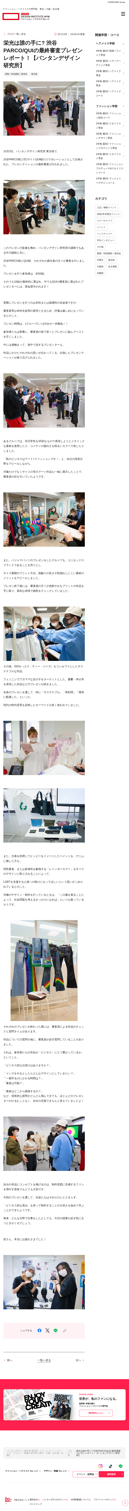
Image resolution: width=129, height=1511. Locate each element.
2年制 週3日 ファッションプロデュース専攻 (110, 145)
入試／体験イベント (107, 207)
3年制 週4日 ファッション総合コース (110, 115)
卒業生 (100, 260)
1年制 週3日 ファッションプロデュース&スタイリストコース (110, 168)
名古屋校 (112, 266)
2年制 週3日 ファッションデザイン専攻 (110, 135)
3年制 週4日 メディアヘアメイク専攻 (110, 63)
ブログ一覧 (70, 1453)
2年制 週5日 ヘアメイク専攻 (110, 73)
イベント (101, 227)
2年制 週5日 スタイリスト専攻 (110, 125)
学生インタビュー (105, 240)
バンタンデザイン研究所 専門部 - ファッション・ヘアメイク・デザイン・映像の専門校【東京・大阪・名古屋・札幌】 (35, 1453)
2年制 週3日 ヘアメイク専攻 (110, 83)
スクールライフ (104, 220)
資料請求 (115, 1474)
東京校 (111, 260)
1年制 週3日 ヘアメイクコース (110, 93)
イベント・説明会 (87, 1474)
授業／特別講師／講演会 (109, 253)
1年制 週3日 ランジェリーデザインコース (110, 180)
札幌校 (100, 273)
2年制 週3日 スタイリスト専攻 (110, 156)
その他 (100, 247)
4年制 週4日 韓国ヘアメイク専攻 (110, 52)
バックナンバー (104, 233)
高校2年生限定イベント (108, 214)
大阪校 (100, 266)
